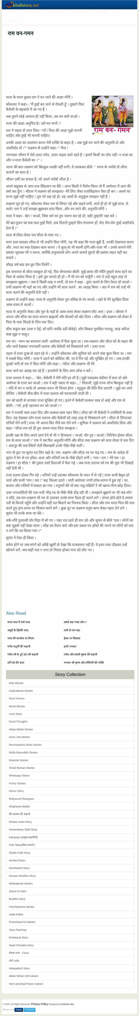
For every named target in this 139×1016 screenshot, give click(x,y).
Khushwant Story (19, 868)
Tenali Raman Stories (22, 767)
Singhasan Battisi (19, 806)
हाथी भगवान (70, 646)
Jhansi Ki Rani (17, 891)
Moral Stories (17, 706)
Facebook (29, 1010)
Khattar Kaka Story (20, 821)
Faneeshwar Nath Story (23, 829)
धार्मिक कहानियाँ (80, 11)
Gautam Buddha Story (22, 875)
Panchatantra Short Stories (25, 744)
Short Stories (17, 698)
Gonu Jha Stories (19, 736)
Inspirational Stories (21, 690)
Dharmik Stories (18, 760)
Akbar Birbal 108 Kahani (23, 975)
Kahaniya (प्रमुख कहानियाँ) (23, 837)
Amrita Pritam (17, 860)
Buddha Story (17, 898)
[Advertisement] (70, 65)
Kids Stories (16, 682)
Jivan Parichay (18, 929)
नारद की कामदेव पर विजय (20, 638)
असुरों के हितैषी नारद (17, 630)
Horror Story (16, 790)
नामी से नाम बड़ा (72, 630)
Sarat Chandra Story (21, 945)
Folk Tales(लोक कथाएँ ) (22, 844)
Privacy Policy (39, 1003)
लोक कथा (12, 11)
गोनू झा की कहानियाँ (56, 11)
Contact (12, 20)
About (116, 11)
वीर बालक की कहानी (19, 814)
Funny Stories (17, 783)
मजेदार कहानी (101, 11)
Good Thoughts (18, 721)
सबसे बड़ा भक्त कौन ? (75, 622)
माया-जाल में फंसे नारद (18, 622)
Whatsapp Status (19, 775)
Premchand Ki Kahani (22, 921)
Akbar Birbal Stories (21, 729)
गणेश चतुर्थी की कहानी (18, 646)
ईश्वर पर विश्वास (72, 638)
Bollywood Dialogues (21, 798)
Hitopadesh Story (19, 968)
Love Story (15, 713)
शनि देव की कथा (15, 662)
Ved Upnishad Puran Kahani (26, 983)
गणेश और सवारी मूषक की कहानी (80, 654)
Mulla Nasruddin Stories (23, 752)
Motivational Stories (21, 883)
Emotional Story (18, 937)
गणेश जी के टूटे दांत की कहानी (22, 654)
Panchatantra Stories (21, 906)
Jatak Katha (16, 914)
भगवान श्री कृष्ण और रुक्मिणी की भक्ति (84, 662)
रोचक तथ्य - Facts (19, 952)
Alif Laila (14, 960)
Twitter (19, 1010)
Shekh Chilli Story (19, 852)
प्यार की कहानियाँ (32, 11)
